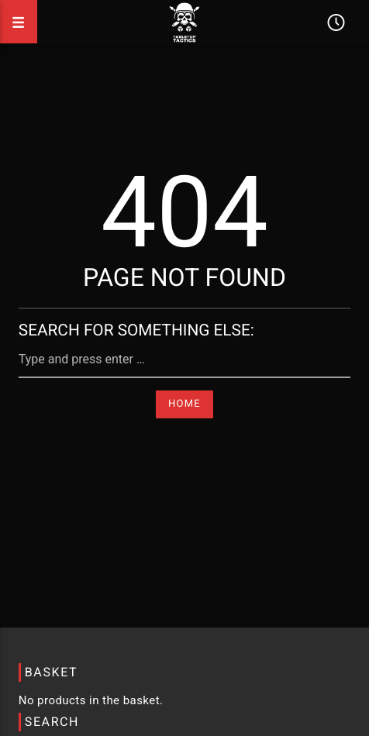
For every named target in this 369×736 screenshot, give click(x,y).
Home (184, 404)
